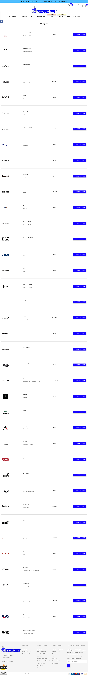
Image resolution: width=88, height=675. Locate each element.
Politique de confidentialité (43, 660)
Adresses (54, 658)
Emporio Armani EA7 (28, 236)
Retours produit (56, 650)
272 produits (55, 379)
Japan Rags (26, 362)
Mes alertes (55, 662)
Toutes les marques (74, 16)
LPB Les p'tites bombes (28, 488)
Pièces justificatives (57, 660)
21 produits (54, 537)
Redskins (25, 535)
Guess (24, 315)
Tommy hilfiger (27, 598)
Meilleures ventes (26, 653)
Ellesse (25, 205)
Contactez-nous (41, 662)
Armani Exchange (27, 48)
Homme (51, 15)
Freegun (25, 268)
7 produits (54, 411)
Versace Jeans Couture (29, 630)
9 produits (54, 112)
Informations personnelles (58, 648)
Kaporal (25, 378)
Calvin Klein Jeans (27, 126)
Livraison (39, 648)
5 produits (54, 238)
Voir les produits (79, 34)
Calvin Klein (26, 110)
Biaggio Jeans (26, 79)
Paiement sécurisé (42, 658)
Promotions (41, 15)
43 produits (54, 175)
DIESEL (24, 189)
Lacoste (25, 409)
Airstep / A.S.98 (27, 32)
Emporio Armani (27, 221)
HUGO (24, 332)
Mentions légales (41, 650)
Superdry (25, 567)
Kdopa (25, 394)
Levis (24, 458)
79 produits (54, 317)
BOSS (24, 95)
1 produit (54, 81)
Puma (24, 519)
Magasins (39, 667)
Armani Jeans (26, 63)
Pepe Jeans (26, 504)
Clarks (24, 159)
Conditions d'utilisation (42, 653)
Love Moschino (27, 472)
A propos (39, 655)
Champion (26, 142)
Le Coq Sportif (26, 425)
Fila (24, 252)
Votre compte (57, 645)
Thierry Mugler (26, 582)
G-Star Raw (26, 299)
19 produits (54, 222)
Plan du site (40, 665)
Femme (61, 15)
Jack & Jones (26, 346)
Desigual (25, 173)
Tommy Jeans (26, 614)
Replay (25, 551)
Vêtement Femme (28, 16)
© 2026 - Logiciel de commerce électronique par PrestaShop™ (16, 673)
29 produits (54, 568)
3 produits (54, 191)
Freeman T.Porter (27, 283)
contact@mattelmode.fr (8, 660)
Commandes (55, 653)
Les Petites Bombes (28, 441)
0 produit (54, 33)
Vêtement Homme (13, 16)
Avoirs (53, 655)
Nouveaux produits (27, 650)
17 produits (54, 505)
